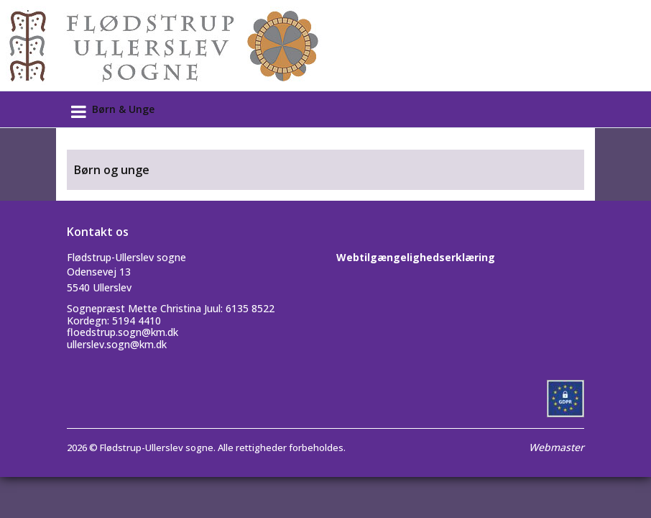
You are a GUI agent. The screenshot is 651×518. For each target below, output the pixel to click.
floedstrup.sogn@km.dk (122, 332)
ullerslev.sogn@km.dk (117, 344)
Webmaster (556, 447)
